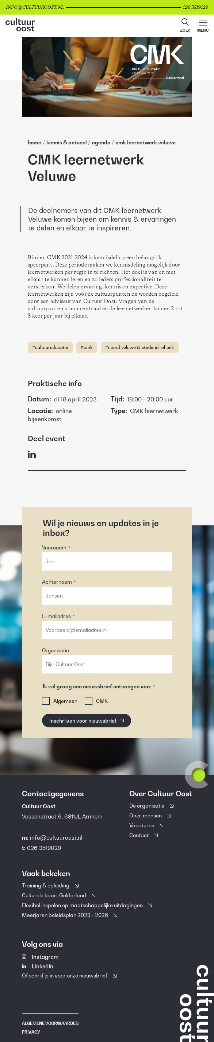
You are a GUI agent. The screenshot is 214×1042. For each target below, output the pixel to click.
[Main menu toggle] (203, 26)
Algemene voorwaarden (50, 1023)
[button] (185, 26)
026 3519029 (44, 847)
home (34, 142)
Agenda (102, 142)
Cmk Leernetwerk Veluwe (145, 142)
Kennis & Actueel (67, 142)
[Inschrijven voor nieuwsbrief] (86, 720)
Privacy (31, 1032)
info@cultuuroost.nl (56, 837)
